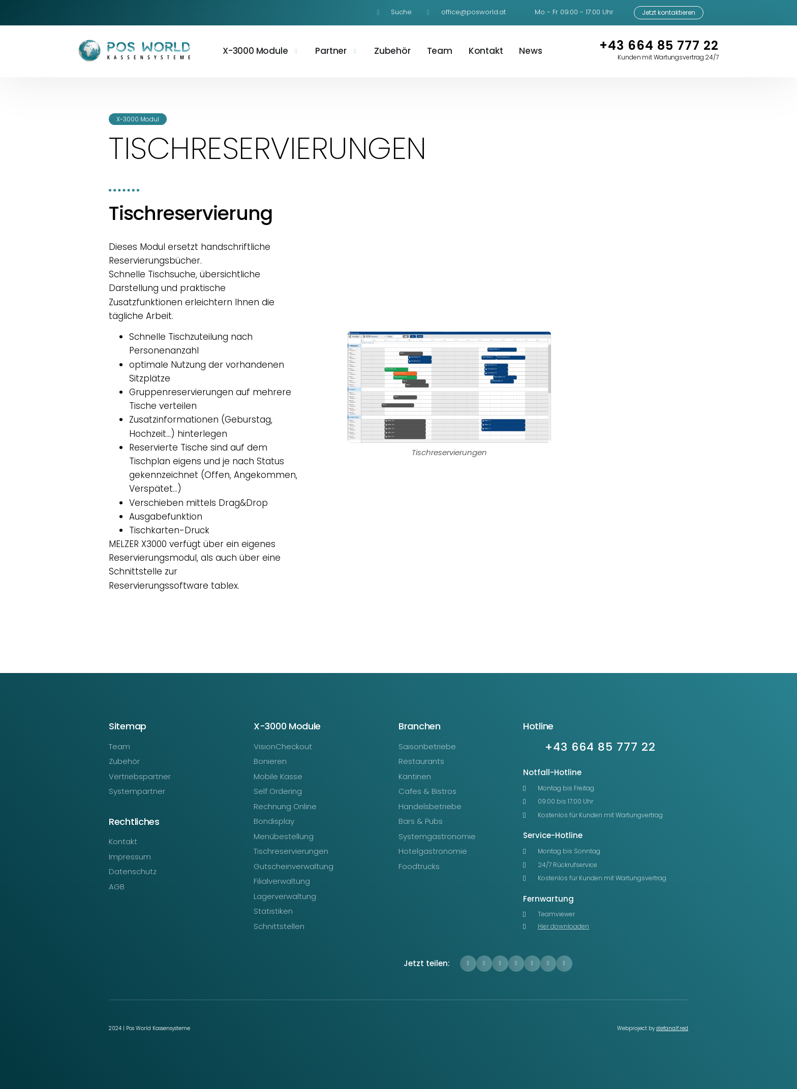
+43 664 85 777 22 (659, 45)
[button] (468, 963)
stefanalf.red (672, 1028)
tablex (224, 586)
